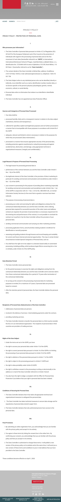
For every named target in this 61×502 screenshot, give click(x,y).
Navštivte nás (37, 481)
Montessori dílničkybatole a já (23, 499)
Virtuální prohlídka (53, 499)
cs (36, 3)
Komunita (12, 21)
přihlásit (44, 3)
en (39, 3)
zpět (56, 21)
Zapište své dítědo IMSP (7, 499)
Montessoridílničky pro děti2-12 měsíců (38, 499)
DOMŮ (5, 21)
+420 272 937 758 (42, 5)
